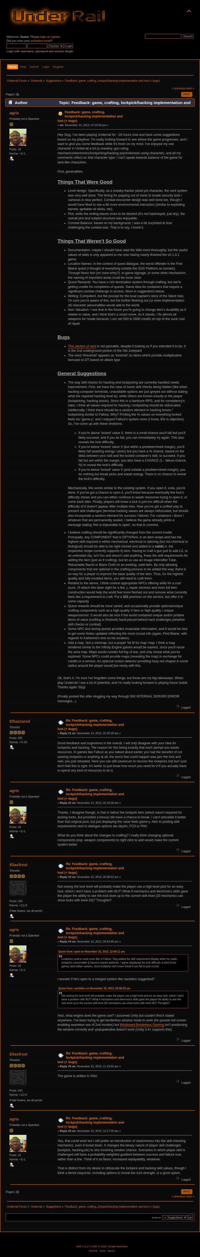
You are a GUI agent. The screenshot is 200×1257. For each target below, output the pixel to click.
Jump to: (156, 1217)
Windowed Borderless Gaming (142, 1025)
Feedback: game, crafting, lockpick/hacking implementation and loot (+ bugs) (90, 116)
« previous (178, 88)
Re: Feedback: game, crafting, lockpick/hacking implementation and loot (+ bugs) (91, 725)
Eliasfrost (18, 864)
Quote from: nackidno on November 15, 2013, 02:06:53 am (94, 988)
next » (190, 88)
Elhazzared (19, 721)
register (55, 36)
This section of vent (82, 346)
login (43, 36)
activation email (41, 40)
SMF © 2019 (99, 1246)
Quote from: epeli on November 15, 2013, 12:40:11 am (91, 951)
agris (14, 113)
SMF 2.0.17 (83, 1246)
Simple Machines (118, 1246)
